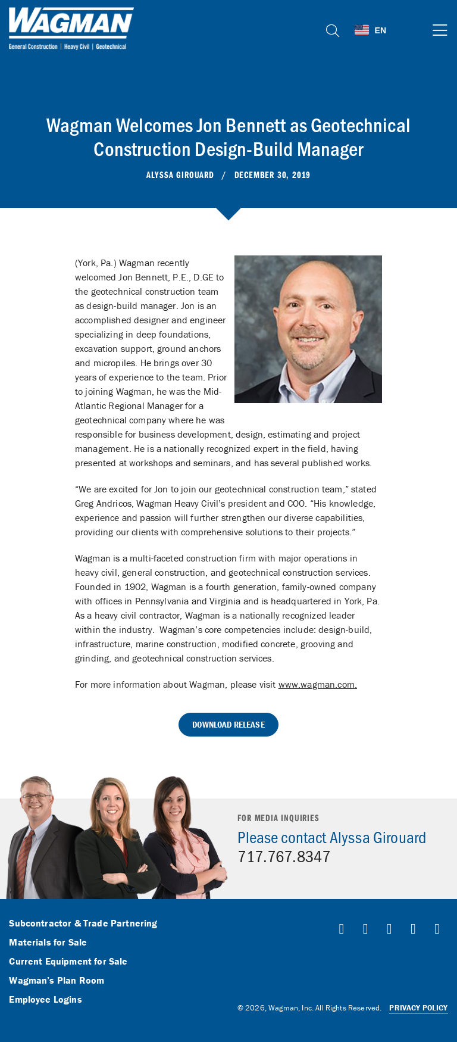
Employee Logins (45, 999)
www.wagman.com (316, 684)
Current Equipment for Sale (68, 961)
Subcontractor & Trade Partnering (83, 923)
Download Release (228, 724)
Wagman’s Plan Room (56, 980)
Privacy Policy (418, 1008)
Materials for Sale (48, 942)
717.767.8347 (283, 855)
